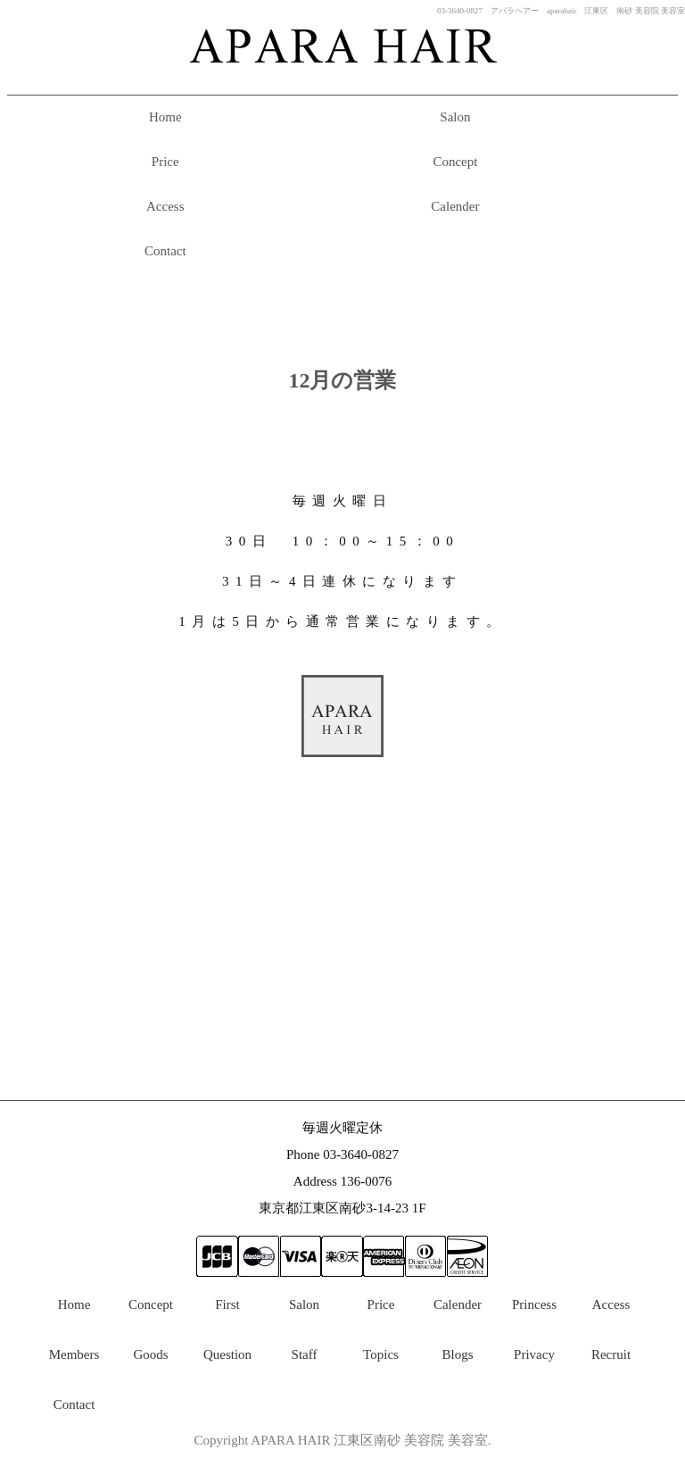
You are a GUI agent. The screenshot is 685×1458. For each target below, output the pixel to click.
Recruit (611, 1354)
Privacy (534, 1354)
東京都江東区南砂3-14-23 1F (342, 1208)
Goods (150, 1354)
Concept (455, 161)
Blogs (457, 1354)
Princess (534, 1304)
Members (74, 1354)
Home (165, 117)
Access (165, 206)
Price (165, 161)
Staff (305, 1354)
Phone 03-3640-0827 (342, 1154)
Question (227, 1354)
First (227, 1304)
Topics (381, 1354)
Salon (455, 117)
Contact (165, 251)
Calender (455, 206)
